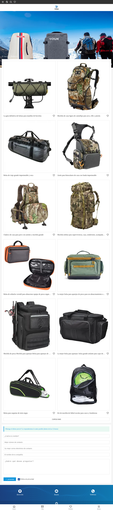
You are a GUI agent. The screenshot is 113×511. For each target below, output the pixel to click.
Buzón (56, 495)
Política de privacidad (27, 479)
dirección (20, 495)
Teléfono (93, 495)
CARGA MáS (56, 419)
